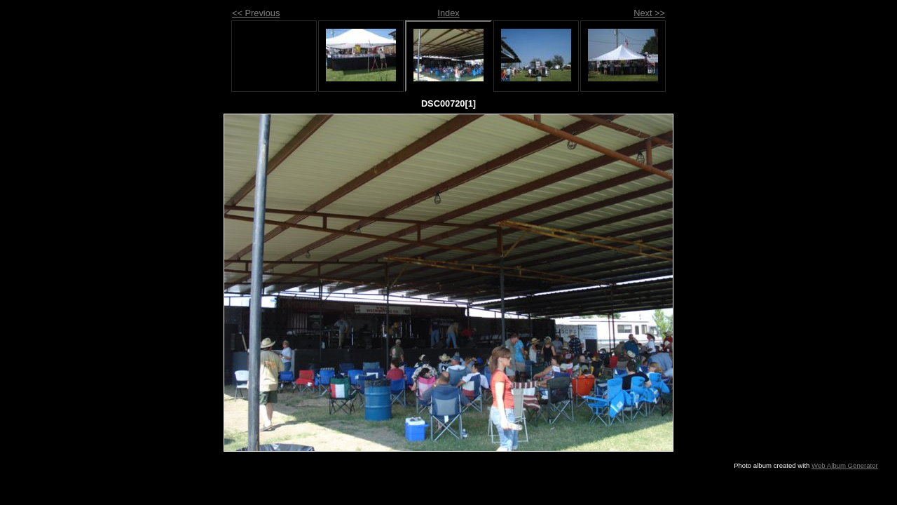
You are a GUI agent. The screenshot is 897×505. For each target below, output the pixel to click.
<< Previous (256, 13)
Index (448, 13)
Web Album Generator (845, 465)
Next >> (649, 13)
